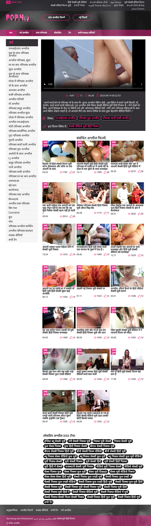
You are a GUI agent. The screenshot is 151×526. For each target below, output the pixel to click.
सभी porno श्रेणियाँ (86, 32)
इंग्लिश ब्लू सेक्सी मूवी (54, 441)
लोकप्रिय (57, 32)
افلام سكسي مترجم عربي (44, 518)
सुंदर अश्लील (15, 69)
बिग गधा (13, 208)
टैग (69, 32)
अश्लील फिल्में (26, 510)
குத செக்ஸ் (115, 2)
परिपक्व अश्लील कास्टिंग (21, 226)
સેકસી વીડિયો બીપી (98, 2)
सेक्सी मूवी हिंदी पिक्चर (66, 518)
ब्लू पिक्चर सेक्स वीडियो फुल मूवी (60, 456)
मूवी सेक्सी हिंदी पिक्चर (115, 461)
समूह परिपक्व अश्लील (20, 162)
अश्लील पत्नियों (16, 99)
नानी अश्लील (15, 167)
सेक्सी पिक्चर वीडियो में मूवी (114, 492)
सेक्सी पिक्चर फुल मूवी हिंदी (129, 481)
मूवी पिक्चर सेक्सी (53, 461)
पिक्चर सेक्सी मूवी (123, 441)
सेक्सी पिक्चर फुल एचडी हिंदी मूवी (95, 481)
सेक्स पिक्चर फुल (52, 471)
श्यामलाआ (14, 180)
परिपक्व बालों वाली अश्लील (22, 144)
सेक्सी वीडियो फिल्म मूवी (61, 5)
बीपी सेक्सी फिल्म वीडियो (89, 451)
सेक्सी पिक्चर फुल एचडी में (118, 476)
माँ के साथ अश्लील (18, 85)
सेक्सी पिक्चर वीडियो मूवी (85, 492)
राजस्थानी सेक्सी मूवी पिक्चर (79, 466)
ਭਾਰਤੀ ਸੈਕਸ (79, 5)
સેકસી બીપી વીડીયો (135, 5)
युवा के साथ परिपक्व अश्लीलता (19, 75)
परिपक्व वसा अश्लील (19, 194)
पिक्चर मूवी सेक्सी (102, 441)
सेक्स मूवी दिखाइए (98, 471)
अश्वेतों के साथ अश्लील (20, 153)
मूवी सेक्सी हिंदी (93, 461)
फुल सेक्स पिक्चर (52, 446)
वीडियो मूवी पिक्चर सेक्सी (108, 466)
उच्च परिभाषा (41, 32)
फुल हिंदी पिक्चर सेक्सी (75, 446)
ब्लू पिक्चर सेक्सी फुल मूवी (92, 456)
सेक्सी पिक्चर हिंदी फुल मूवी (101, 497)
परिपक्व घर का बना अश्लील (22, 176)
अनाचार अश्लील (17, 90)
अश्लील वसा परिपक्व (19, 203)
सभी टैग (13, 239)
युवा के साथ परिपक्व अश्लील (19, 54)
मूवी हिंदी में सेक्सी (53, 466)
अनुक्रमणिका (12, 510)
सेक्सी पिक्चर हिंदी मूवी (129, 497)
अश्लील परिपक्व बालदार (21, 230)
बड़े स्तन (12, 185)
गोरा (11, 221)
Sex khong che (13, 518)
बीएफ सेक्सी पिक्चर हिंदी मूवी (59, 451)
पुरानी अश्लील (16, 140)
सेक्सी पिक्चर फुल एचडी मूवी (88, 476)
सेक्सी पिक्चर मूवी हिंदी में (57, 492)
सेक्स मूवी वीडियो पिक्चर (122, 471)
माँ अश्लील (14, 103)
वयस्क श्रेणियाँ (15, 235)
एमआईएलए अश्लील (19, 48)
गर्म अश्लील (24, 32)
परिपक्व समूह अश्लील (20, 108)
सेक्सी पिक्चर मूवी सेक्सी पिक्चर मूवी (83, 487)
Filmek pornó (27, 518)
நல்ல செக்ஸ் (138, 8)
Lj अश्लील (14, 158)
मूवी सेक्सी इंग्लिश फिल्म (134, 2)
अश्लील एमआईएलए (19, 121)
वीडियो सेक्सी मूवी (133, 466)
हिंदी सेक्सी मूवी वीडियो (77, 2)
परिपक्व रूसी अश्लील (19, 171)
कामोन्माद (14, 189)
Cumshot (14, 212)
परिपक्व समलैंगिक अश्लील (22, 131)
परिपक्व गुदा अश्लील (19, 149)
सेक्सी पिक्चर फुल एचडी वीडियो (60, 481)
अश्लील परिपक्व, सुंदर (19, 60)
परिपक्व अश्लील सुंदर (19, 112)
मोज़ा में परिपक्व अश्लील (21, 81)
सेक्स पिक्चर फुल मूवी (75, 471)
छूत (10, 217)
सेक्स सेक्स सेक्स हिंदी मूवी (57, 476)
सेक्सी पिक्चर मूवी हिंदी (115, 487)
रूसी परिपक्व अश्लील (19, 94)
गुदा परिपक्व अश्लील (19, 135)
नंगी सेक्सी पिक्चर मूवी (79, 441)
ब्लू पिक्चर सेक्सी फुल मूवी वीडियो (124, 456)
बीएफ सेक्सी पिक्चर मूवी (102, 446)
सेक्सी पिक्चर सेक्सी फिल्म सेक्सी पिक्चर (64, 497)
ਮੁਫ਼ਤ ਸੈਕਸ (119, 5)
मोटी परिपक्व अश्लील (19, 126)
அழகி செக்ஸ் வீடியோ (99, 5)
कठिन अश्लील (14, 523)
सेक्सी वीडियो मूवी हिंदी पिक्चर (84, 126)
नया (10, 32)
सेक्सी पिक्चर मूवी (53, 487)
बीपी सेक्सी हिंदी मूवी (115, 451)
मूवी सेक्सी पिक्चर (74, 461)
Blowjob (13, 199)
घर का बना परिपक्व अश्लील (22, 64)
